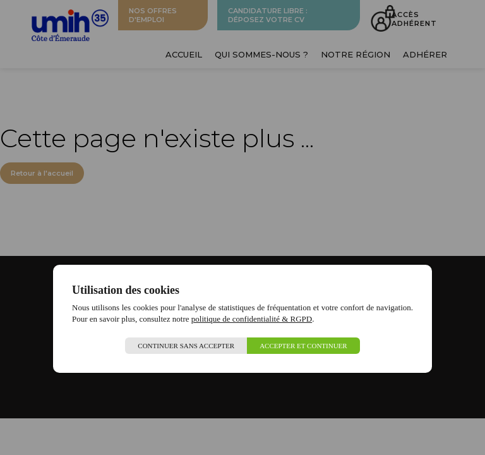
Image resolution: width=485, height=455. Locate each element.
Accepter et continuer (303, 345)
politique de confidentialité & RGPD (251, 319)
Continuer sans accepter (186, 345)
